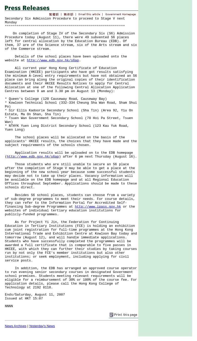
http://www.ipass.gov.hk (98, 207)
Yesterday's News (42, 326)
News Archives (15, 326)
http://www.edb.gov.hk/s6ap (53, 60)
